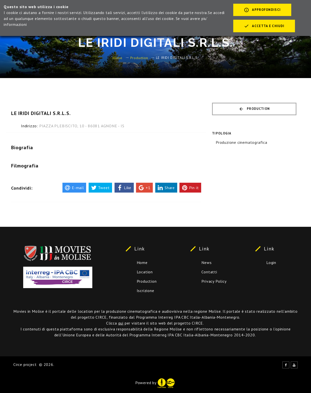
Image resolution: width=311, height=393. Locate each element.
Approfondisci (262, 10)
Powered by (155, 382)
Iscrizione (145, 290)
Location (145, 271)
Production (139, 57)
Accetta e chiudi (264, 26)
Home (117, 57)
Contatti (209, 271)
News (206, 262)
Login (271, 262)
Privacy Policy (213, 281)
